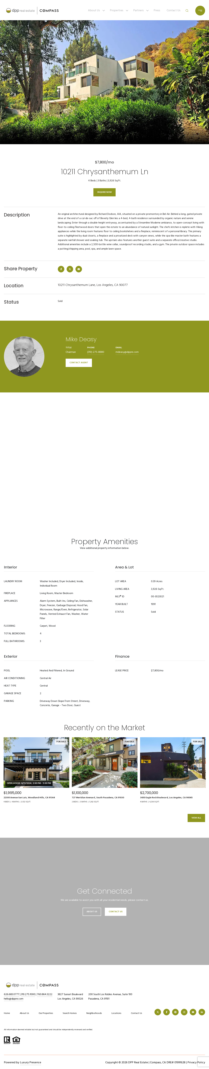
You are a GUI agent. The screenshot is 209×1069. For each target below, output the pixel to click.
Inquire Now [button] (104, 192)
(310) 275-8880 (95, 352)
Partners (138, 10)
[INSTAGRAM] (184, 1012)
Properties (116, 10)
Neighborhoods (94, 1013)
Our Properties (46, 1013)
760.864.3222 (44, 994)
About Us (94, 10)
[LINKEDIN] (202, 1012)
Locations (116, 1013)
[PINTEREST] (175, 1012)
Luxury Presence (30, 1062)
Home (7, 1013)
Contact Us (173, 10)
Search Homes (70, 1013)
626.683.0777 (11, 994)
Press (157, 10)
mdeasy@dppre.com (127, 352)
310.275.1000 (28, 994)
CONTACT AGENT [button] (79, 363)
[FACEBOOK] (166, 1012)
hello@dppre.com (13, 999)
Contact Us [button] (115, 912)
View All (196, 818)
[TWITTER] (157, 1012)
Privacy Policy (196, 1062)
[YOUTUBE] (193, 1012)
